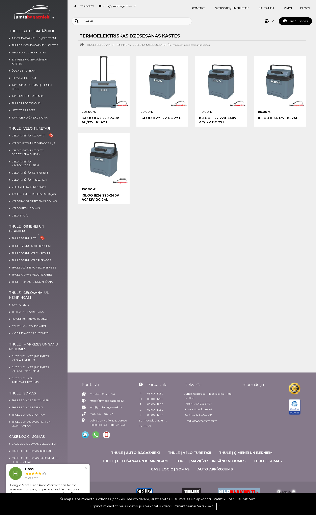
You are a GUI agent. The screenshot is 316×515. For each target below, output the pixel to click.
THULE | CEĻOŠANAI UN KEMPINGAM (109, 44)
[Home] (83, 44)
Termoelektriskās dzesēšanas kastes (189, 44)
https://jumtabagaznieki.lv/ (107, 400)
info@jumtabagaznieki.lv (119, 6)
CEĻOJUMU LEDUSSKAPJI (150, 44)
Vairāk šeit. (205, 506)
